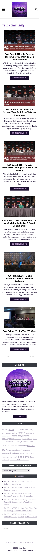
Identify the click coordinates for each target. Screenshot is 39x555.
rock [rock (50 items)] (25, 453)
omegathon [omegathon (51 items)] (23, 445)
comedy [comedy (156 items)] (29, 429)
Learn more (20, 417)
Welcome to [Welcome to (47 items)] (21, 460)
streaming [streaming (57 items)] (30, 453)
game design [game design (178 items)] (18, 436)
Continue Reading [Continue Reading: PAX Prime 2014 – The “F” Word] (19, 349)
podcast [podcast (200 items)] (11, 453)
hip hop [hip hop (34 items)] (35, 439)
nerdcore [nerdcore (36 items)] (16, 445)
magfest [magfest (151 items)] (21, 441)
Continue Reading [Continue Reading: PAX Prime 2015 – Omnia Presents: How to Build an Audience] (19, 299)
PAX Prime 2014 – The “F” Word (19, 331)
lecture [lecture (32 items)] (15, 441)
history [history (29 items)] (4, 441)
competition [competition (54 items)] (13, 433)
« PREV (6, 357)
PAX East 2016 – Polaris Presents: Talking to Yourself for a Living (19, 168)
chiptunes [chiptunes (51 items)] (23, 430)
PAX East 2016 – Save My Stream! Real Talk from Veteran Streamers (19, 112)
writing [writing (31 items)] (27, 460)
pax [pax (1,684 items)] (4, 449)
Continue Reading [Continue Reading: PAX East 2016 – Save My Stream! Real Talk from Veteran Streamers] (19, 133)
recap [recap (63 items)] (22, 453)
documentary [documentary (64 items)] (7, 436)
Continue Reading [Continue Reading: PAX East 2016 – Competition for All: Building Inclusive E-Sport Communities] (19, 244)
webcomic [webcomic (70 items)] (5, 460)
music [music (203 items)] (5, 445)
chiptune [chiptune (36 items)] (16, 430)
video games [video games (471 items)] (23, 456)
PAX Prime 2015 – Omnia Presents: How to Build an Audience (19, 278)
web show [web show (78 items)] (13, 460)
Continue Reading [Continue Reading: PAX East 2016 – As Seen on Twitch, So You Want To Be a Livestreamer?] (19, 78)
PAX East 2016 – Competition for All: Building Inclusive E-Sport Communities (19, 223)
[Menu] (3, 10)
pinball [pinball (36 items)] (31, 450)
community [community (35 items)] (5, 433)
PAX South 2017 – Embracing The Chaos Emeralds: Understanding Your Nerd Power (20, 502)
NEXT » (32, 357)
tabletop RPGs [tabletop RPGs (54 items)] (7, 457)
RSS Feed (21, 476)
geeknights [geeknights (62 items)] (26, 439)
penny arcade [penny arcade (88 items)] (12, 450)
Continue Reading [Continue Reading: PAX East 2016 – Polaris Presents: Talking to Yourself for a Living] (19, 189)
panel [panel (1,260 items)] (31, 445)
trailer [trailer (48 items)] (14, 457)
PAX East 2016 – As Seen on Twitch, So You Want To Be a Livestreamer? (19, 57)
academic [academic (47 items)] (5, 430)
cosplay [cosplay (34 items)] (28, 433)
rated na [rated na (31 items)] (17, 453)
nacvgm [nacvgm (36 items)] (10, 445)
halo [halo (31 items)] (31, 439)
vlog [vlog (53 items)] (32, 457)
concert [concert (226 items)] (21, 433)
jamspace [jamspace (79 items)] (9, 442)
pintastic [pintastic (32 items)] (4, 453)
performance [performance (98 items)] (23, 450)
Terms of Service (26, 542)
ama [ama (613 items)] (11, 429)
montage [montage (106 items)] (29, 442)
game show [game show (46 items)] (17, 439)
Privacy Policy (11, 542)
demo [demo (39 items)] (32, 433)
